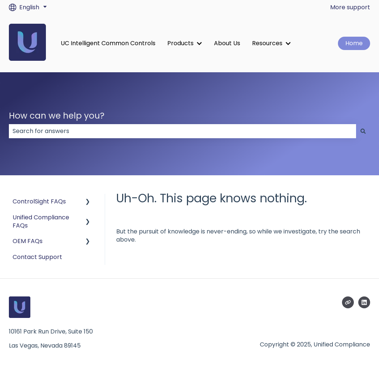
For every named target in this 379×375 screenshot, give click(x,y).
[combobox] (182, 131)
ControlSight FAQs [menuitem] (39, 201)
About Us (227, 43)
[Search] (363, 131)
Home (354, 43)
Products (180, 43)
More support (350, 7)
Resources (267, 43)
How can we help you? (56, 116)
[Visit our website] (348, 302)
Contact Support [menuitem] (37, 257)
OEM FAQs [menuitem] (28, 241)
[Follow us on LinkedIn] (364, 302)
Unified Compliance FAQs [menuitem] (41, 221)
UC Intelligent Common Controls (108, 43)
